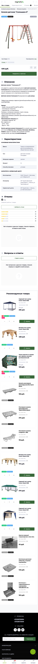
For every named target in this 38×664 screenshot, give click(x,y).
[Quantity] (9, 321)
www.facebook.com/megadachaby (15, 629)
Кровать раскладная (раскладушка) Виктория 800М (26, 385)
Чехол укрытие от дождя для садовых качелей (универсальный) (26, 356)
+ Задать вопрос (19, 258)
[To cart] (27, 321)
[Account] (36, 2)
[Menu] (2, 2)
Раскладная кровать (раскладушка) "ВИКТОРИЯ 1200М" (25, 408)
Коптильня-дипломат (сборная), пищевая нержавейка (25, 560)
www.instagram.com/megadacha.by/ (19, 629)
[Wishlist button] (31, 67)
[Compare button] (35, 67)
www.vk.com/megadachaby (22, 629)
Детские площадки (21, 8)
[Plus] (14, 321)
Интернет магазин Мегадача (8, 8)
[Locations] (33, 2)
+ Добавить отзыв (19, 207)
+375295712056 (19, 621)
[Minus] (4, 321)
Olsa (35, 59)
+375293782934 (19, 619)
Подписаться (30, 639)
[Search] (5, 2)
